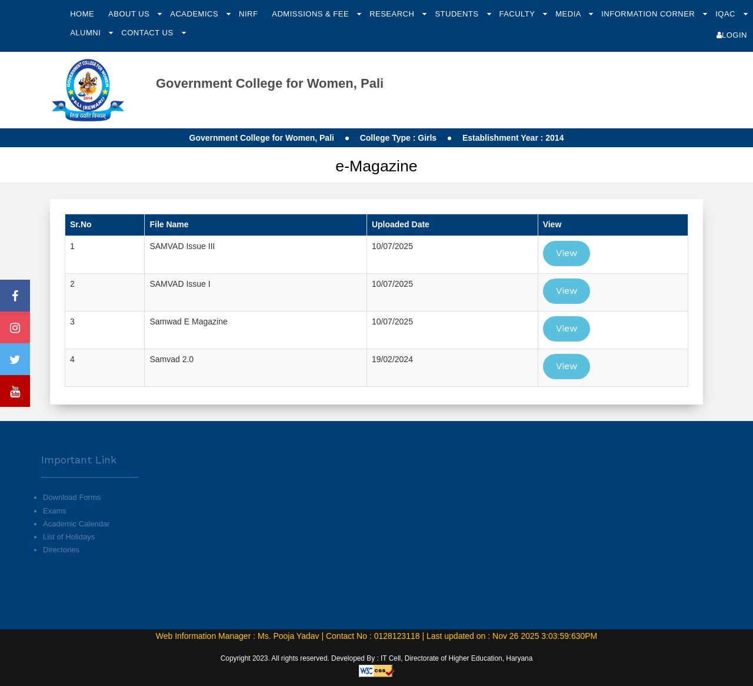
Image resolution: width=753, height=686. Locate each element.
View (566, 253)
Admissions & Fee (311, 13)
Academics (195, 13)
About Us (130, 13)
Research (393, 13)
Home (82, 13)
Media (569, 13)
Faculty (518, 13)
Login (732, 35)
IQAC (726, 13)
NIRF (248, 13)
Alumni (86, 32)
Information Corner (649, 13)
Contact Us (148, 32)
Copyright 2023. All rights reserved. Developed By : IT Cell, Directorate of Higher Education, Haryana (377, 658)
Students (458, 13)
